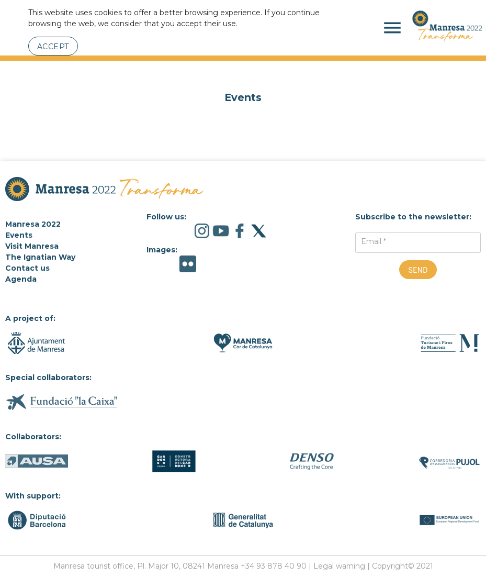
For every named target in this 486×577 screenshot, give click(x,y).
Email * (373, 241)
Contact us (27, 268)
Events (18, 235)
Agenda (21, 279)
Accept (53, 46)
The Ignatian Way (40, 257)
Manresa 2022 (33, 224)
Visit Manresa (32, 246)
